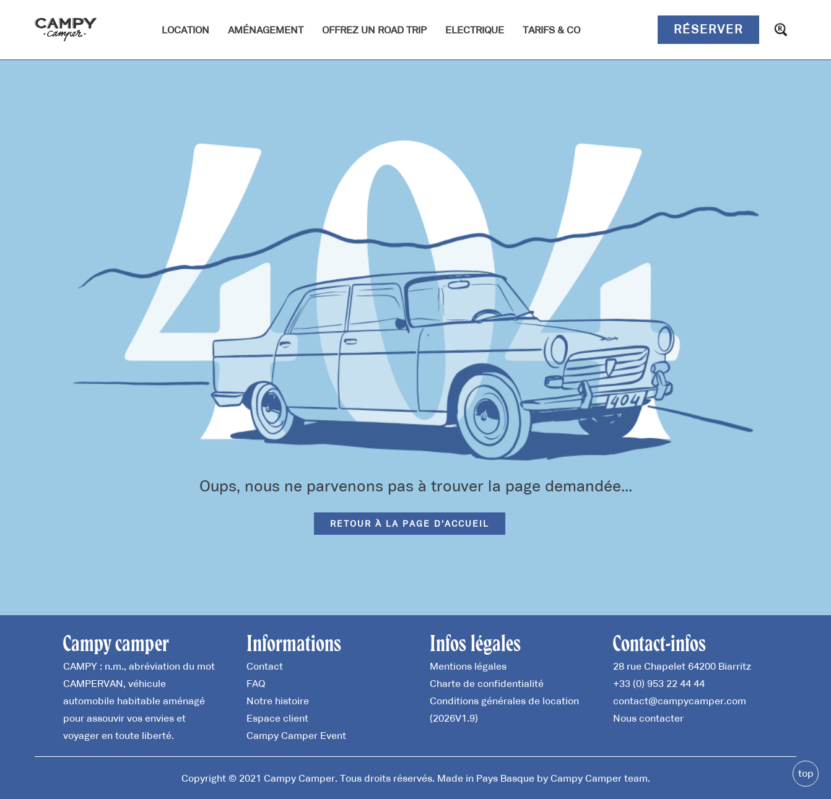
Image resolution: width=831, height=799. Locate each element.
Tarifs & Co (551, 30)
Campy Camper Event (296, 735)
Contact (264, 666)
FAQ (255, 683)
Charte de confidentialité (487, 683)
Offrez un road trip (374, 30)
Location (185, 30)
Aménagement (265, 30)
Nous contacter (648, 718)
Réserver (708, 29)
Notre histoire (277, 700)
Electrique (474, 30)
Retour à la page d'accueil (409, 523)
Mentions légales (468, 666)
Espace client (277, 718)
